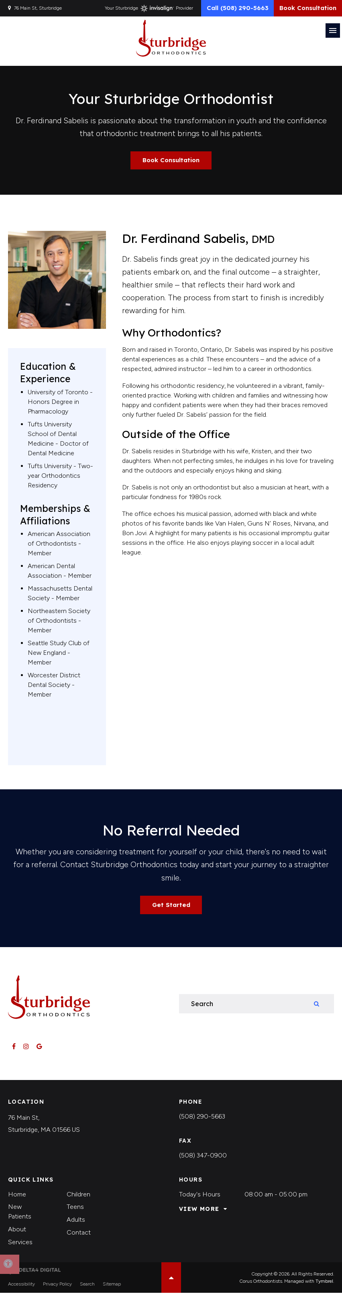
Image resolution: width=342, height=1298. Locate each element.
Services (20, 1247)
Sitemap (112, 1289)
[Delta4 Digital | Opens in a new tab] (34, 1275)
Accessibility (21, 1289)
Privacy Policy (57, 1289)
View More (199, 1214)
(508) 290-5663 (202, 1121)
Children (78, 1199)
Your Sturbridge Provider (136, 10)
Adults (76, 1225)
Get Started (171, 909)
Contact (79, 1237)
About (17, 1234)
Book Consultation (304, 10)
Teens (75, 1212)
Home (17, 1199)
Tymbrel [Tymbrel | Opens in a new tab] (324, 1286)
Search (87, 1289)
